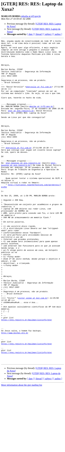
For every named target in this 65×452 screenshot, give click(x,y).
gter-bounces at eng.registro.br (23, 187)
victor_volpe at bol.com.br (32, 349)
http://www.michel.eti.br (14, 391)
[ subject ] (48, 34)
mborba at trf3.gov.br (31, 16)
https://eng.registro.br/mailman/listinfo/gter (26, 376)
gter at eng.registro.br (21, 125)
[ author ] (57, 34)
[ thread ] (38, 34)
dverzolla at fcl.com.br (39, 96)
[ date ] (30, 34)
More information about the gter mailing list (21, 449)
